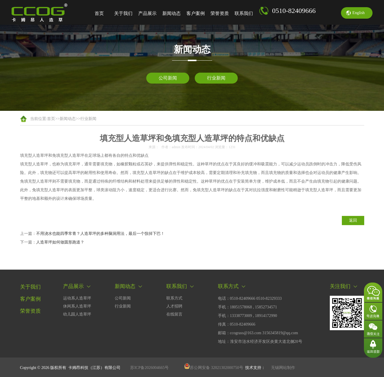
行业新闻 (216, 78)
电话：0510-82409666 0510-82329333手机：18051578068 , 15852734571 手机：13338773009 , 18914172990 (250, 307)
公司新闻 (168, 78)
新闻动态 (171, 13)
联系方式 (174, 298)
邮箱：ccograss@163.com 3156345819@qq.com (258, 333)
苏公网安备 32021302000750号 (213, 368)
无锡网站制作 (283, 368)
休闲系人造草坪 (77, 306)
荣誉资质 (219, 13)
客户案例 (195, 13)
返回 (353, 220)
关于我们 (123, 13)
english (358, 13)
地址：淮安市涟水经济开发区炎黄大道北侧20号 (260, 341)
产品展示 (147, 13)
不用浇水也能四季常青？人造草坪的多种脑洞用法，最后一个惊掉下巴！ (100, 233)
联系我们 (244, 13)
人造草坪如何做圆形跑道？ (60, 242)
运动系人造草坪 (77, 298)
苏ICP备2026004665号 (149, 368)
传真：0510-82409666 (237, 324)
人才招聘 (174, 306)
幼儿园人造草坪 (77, 314)
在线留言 (174, 314)
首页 (99, 13)
